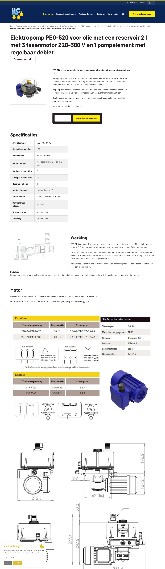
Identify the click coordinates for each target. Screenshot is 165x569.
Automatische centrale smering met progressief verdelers (43, 26)
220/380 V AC (117, 26)
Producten (19, 26)
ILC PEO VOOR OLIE (104, 26)
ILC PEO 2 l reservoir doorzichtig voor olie (137, 26)
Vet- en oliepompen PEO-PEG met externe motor (80, 26)
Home (12, 26)
